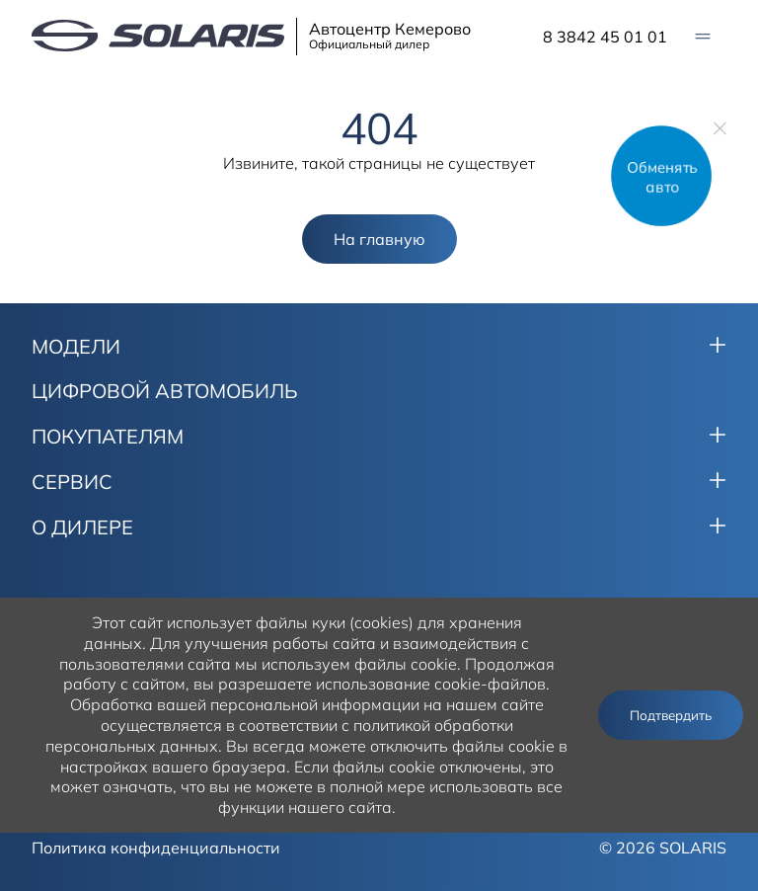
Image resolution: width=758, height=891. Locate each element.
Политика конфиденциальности (156, 847)
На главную (379, 239)
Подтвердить (671, 715)
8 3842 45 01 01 (605, 36)
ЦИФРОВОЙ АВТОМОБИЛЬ (165, 391)
